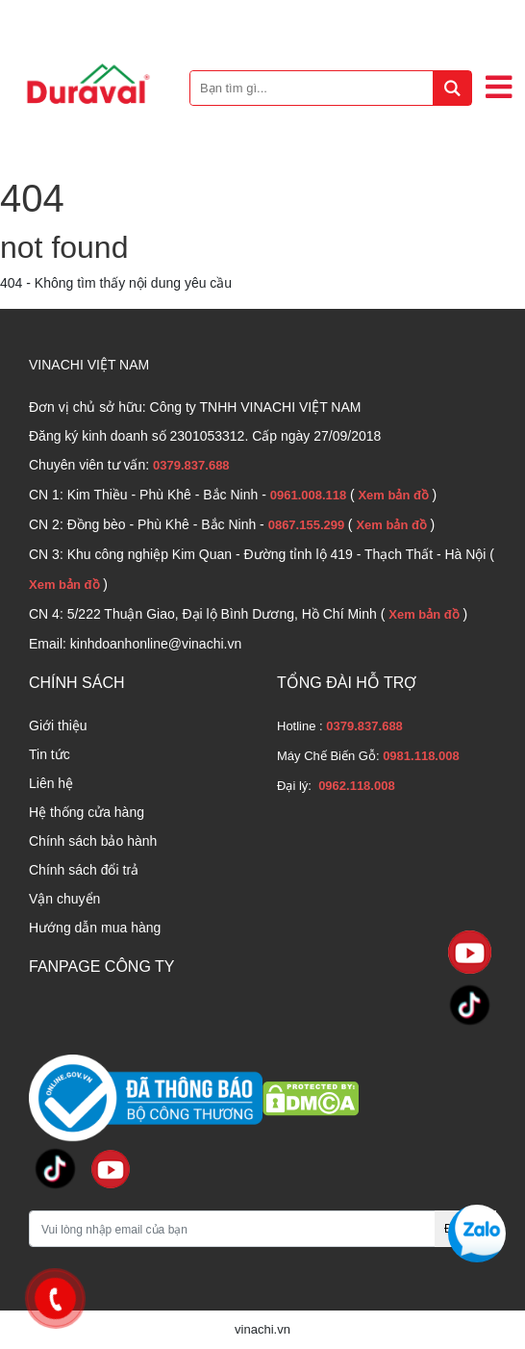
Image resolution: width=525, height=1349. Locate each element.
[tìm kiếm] (452, 88)
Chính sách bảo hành (93, 841)
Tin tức (49, 754)
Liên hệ (51, 783)
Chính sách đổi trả (83, 870)
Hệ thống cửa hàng (86, 812)
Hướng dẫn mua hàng (95, 927)
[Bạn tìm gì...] (330, 88)
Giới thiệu (58, 725)
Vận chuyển (64, 898)
